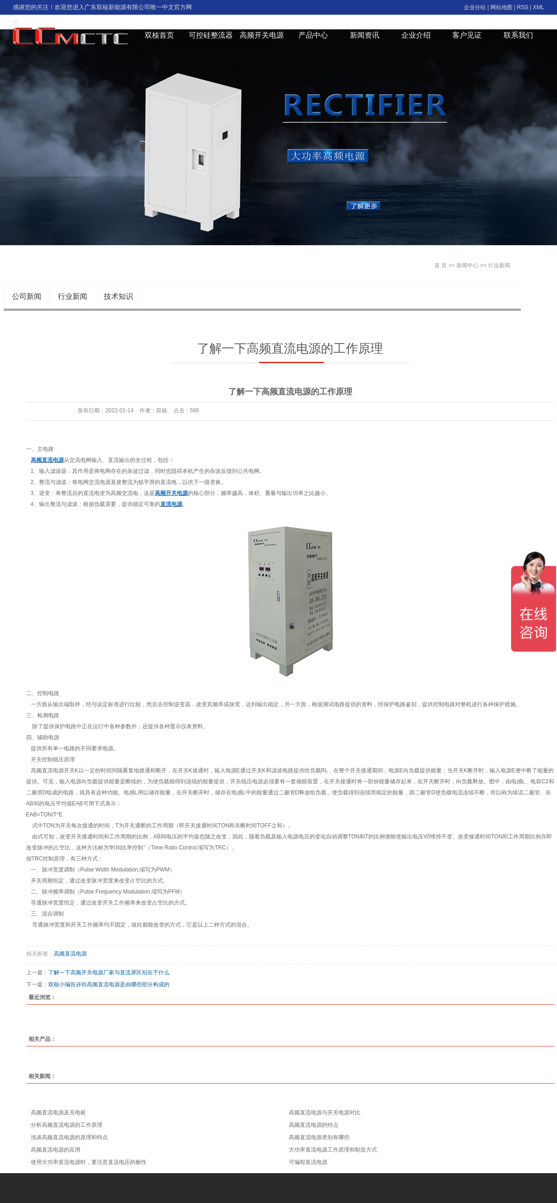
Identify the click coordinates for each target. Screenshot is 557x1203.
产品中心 (313, 35)
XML (538, 7)
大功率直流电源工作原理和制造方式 (333, 1150)
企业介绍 (416, 35)
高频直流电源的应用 (55, 1150)
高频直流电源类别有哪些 (319, 1137)
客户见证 (467, 35)
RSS (523, 7)
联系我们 (518, 35)
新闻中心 (467, 265)
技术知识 (118, 296)
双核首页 (159, 35)
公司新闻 (26, 296)
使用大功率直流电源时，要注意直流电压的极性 (88, 1162)
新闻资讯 (364, 35)
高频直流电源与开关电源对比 (324, 1112)
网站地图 (501, 7)
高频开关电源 (262, 35)
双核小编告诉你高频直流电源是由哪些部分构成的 (108, 984)
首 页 (440, 265)
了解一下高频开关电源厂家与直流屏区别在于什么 (108, 972)
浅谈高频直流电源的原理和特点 (69, 1137)
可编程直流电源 (308, 1162)
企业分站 (475, 7)
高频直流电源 (70, 953)
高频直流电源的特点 (313, 1125)
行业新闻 (499, 265)
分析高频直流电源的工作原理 (66, 1125)
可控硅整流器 (211, 35)
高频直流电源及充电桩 (58, 1112)
